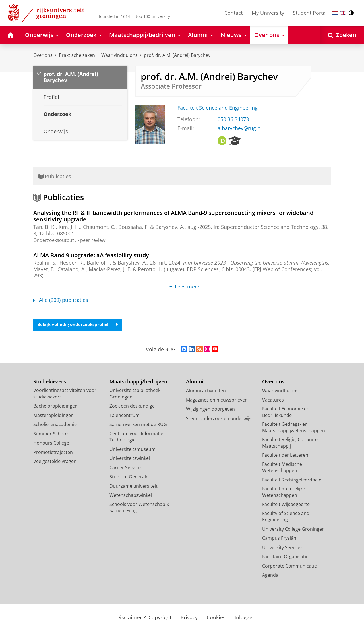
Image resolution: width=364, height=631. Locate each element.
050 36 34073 (233, 119)
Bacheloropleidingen (55, 406)
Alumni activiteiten (206, 391)
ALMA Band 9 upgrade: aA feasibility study (91, 255)
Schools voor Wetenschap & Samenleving (139, 507)
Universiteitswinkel (129, 458)
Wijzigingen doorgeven (210, 409)
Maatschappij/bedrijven (138, 382)
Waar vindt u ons (119, 55)
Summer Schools (51, 434)
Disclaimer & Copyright (143, 618)
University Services (282, 548)
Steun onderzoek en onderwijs (218, 419)
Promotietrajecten (53, 452)
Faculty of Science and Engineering (285, 516)
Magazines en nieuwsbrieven (217, 400)
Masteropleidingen (53, 415)
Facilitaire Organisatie (285, 557)
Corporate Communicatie (289, 566)
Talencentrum (124, 415)
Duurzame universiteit (133, 486)
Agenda (270, 575)
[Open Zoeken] (342, 35)
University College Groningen (293, 529)
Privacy (189, 618)
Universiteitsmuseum (132, 449)
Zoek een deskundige (132, 406)
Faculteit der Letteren (285, 455)
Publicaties (54, 176)
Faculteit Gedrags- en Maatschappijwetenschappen (293, 427)
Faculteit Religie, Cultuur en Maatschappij (291, 443)
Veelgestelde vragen (54, 461)
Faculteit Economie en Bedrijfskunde (285, 412)
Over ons (43, 55)
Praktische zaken (77, 55)
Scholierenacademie (55, 425)
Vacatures (273, 400)
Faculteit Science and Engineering (217, 107)
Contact (233, 12)
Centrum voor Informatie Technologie (136, 437)
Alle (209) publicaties (60, 299)
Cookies (216, 618)
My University (268, 12)
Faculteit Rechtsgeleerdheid (292, 480)
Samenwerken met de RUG (138, 425)
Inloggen (245, 618)
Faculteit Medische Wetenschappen (282, 467)
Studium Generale (128, 477)
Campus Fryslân (279, 538)
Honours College (51, 443)
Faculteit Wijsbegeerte (286, 504)
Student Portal (310, 12)
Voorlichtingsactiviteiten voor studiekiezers (64, 393)
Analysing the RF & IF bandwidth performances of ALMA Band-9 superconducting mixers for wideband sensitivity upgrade (173, 216)
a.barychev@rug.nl (240, 128)
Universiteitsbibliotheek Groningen (134, 393)
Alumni (194, 382)
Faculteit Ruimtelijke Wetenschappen (283, 492)
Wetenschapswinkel (130, 495)
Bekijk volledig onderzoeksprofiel (80, 324)
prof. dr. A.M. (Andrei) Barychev (177, 55)
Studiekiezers (49, 382)
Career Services (126, 468)
